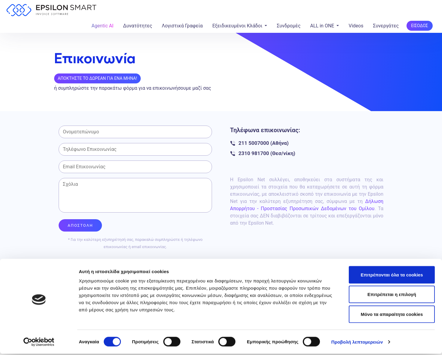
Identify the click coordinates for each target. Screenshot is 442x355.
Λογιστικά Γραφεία (182, 26)
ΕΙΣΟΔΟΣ (419, 25)
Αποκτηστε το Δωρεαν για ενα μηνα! (97, 78)
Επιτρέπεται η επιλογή (391, 295)
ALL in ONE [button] (323, 26)
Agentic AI (102, 26)
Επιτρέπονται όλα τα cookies (392, 276)
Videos (355, 26)
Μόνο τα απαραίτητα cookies (392, 315)
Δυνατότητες (137, 26)
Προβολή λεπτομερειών (357, 343)
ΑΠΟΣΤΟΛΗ (80, 224)
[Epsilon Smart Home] (51, 11)
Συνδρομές (288, 26)
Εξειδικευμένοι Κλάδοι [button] (237, 26)
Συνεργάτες (386, 26)
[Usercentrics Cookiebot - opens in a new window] (39, 343)
